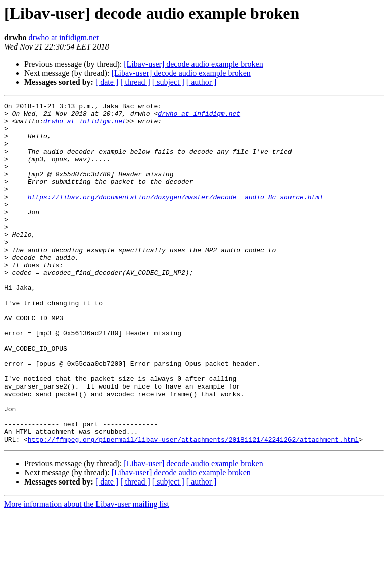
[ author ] (201, 82)
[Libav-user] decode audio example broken (193, 64)
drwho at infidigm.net (63, 37)
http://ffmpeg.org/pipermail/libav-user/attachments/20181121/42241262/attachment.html (193, 507)
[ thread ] (135, 82)
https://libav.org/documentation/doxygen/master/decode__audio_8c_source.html (175, 216)
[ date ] (106, 82)
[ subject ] (168, 82)
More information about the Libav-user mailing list (86, 572)
